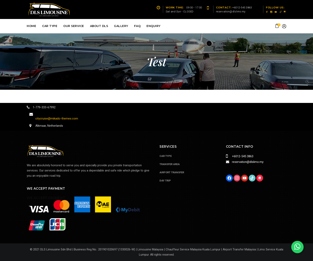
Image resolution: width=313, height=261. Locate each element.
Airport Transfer (171, 172)
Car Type (165, 155)
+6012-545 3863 (242, 156)
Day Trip (165, 180)
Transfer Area (169, 164)
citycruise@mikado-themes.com (56, 118)
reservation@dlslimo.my (247, 162)
